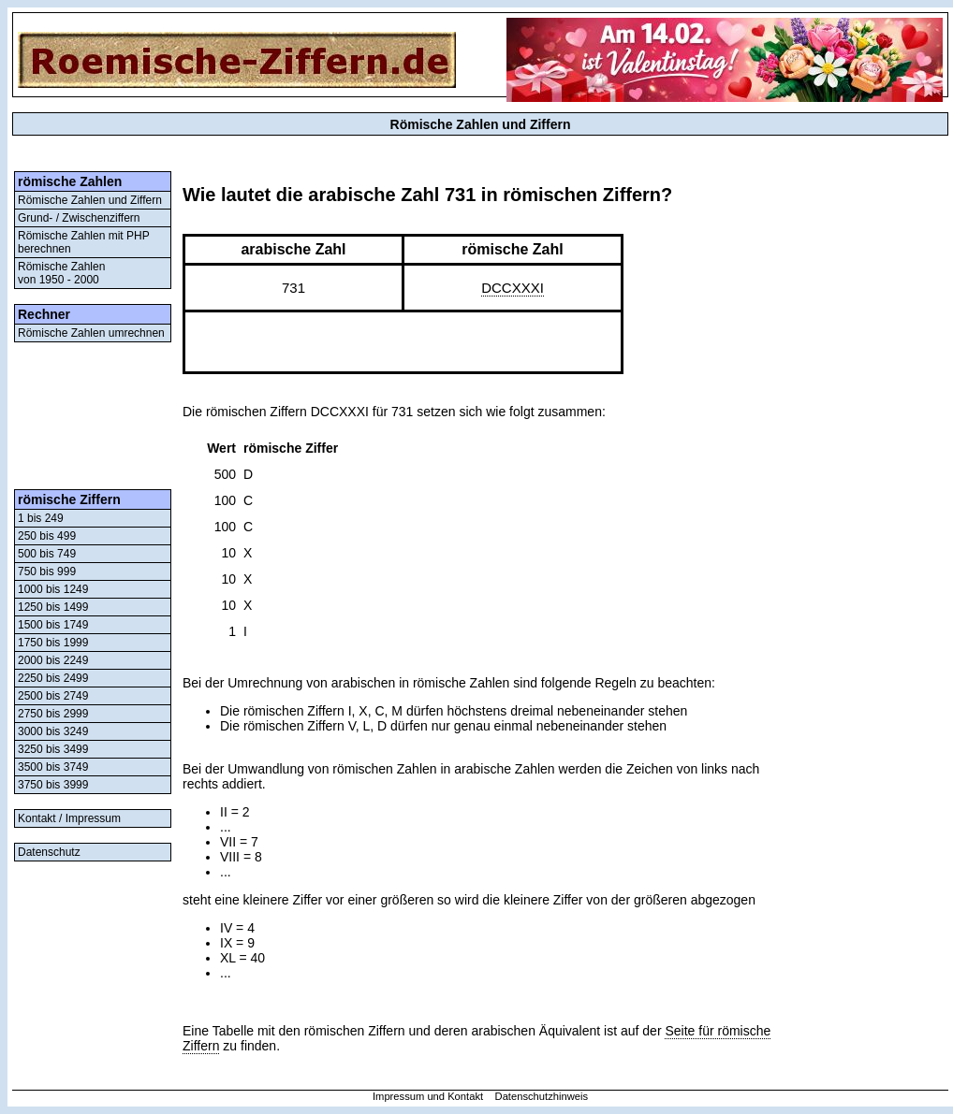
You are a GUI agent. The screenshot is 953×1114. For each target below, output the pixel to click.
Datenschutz (49, 852)
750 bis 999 (47, 571)
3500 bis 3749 (53, 767)
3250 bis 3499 (53, 749)
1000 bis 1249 (53, 589)
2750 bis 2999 (53, 713)
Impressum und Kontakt (428, 1096)
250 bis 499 (47, 536)
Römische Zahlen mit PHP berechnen (84, 242)
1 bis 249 (41, 518)
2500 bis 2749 (53, 695)
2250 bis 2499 (53, 678)
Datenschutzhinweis (542, 1096)
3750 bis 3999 (53, 784)
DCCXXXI (512, 288)
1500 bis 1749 (53, 624)
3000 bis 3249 (53, 731)
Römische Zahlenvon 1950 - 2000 (61, 273)
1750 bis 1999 (53, 642)
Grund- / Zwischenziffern (79, 217)
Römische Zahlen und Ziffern (90, 200)
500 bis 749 (47, 553)
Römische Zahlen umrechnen (91, 333)
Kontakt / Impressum (69, 818)
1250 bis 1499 (53, 607)
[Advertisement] (92, 415)
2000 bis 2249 (53, 660)
